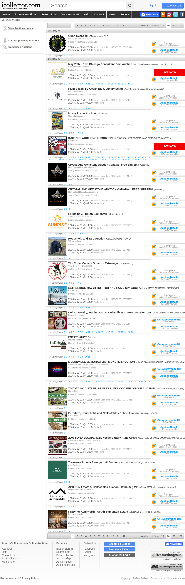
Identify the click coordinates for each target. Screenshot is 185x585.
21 (122, 84)
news (112, 14)
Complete (169, 43)
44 (96, 160)
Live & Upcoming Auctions (24, 40)
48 (109, 160)
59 (146, 160)
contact (99, 14)
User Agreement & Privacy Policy (19, 578)
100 (180, 25)
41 (86, 160)
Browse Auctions (66, 555)
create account (173, 5)
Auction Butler (64, 561)
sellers (124, 14)
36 (70, 160)
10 (162, 25)
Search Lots (63, 551)
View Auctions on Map (21, 28)
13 (96, 84)
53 (126, 160)
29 (149, 158)
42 (90, 160)
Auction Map (63, 558)
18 (112, 84)
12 (124, 25)
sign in (153, 5)
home (6, 14)
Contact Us (8, 555)
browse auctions (26, 14)
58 (143, 160)
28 (145, 158)
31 (53, 160)
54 (129, 160)
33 (60, 160)
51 (119, 160)
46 (103, 160)
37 (73, 160)
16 (106, 84)
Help (4, 551)
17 (109, 84)
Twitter (87, 551)
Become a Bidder (119, 543)
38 (76, 160)
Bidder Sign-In (64, 548)
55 (133, 160)
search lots (49, 14)
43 (93, 160)
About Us (7, 548)
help (86, 14)
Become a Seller (119, 549)
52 (123, 160)
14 (99, 84)
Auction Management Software (168, 571)
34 (63, 160)
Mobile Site (8, 561)
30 (50, 160)
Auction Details (169, 50)
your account (70, 14)
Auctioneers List (65, 564)
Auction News (10, 558)
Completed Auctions (20, 47)
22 (125, 84)
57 (139, 160)
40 (83, 160)
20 (168, 25)
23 (129, 84)
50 (174, 25)
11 (118, 25)
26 (139, 158)
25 (135, 158)
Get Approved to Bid (169, 319)
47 (106, 160)
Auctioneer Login (119, 555)
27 (142, 158)
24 (132, 84)
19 (116, 84)
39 (80, 160)
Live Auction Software (172, 559)
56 (136, 160)
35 (66, 160)
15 (102, 84)
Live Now (169, 72)
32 (57, 160)
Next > (144, 25)
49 (113, 160)
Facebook (89, 548)
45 (100, 160)
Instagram (89, 555)
